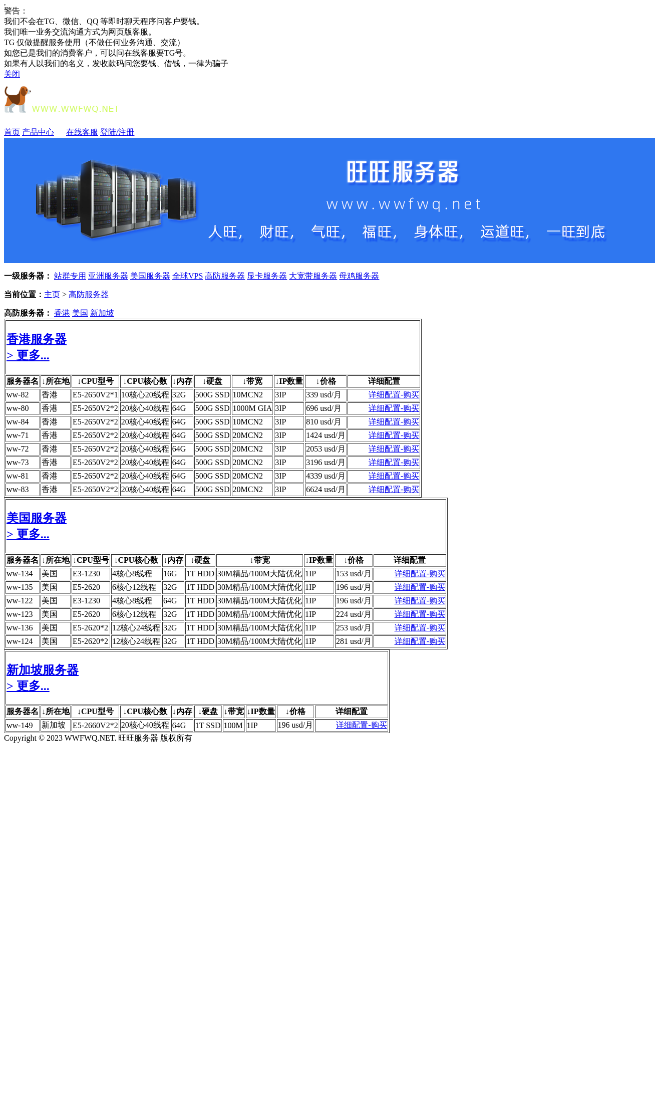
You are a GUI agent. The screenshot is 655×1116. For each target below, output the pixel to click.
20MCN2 (248, 435)
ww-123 (20, 614)
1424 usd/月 (326, 435)
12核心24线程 (136, 627)
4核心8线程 (132, 573)
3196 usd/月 (326, 462)
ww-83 (18, 489)
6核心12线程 (134, 587)
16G (170, 573)
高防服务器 (225, 276)
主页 (52, 294)
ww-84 (18, 421)
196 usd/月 (354, 587)
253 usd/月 (354, 627)
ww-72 (18, 448)
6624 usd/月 (326, 489)
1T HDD (200, 573)
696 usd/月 (324, 408)
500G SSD (212, 394)
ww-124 (20, 641)
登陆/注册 (117, 132)
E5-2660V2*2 (95, 725)
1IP (310, 573)
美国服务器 (150, 276)
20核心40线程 (145, 408)
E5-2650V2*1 (95, 394)
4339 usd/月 (326, 476)
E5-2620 (86, 587)
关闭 (12, 74)
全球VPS (187, 276)
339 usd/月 (324, 394)
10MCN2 (248, 394)
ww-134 (20, 573)
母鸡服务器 (359, 276)
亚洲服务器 (108, 276)
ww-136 (20, 627)
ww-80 (18, 408)
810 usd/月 (324, 421)
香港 (62, 313)
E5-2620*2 (90, 627)
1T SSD (208, 725)
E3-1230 (86, 573)
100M (233, 725)
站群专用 (70, 276)
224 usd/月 (354, 614)
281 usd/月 (354, 641)
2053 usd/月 (326, 448)
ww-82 (18, 394)
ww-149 (20, 725)
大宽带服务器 (313, 276)
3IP (280, 394)
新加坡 (102, 313)
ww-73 (18, 462)
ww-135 (20, 587)
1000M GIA (252, 408)
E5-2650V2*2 (95, 408)
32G (179, 394)
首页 (12, 132)
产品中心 (43, 132)
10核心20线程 (145, 394)
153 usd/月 (354, 573)
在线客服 (82, 132)
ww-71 (18, 435)
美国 (80, 313)
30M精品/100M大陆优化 (259, 573)
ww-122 (20, 600)
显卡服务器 (267, 276)
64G (179, 408)
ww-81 (18, 476)
